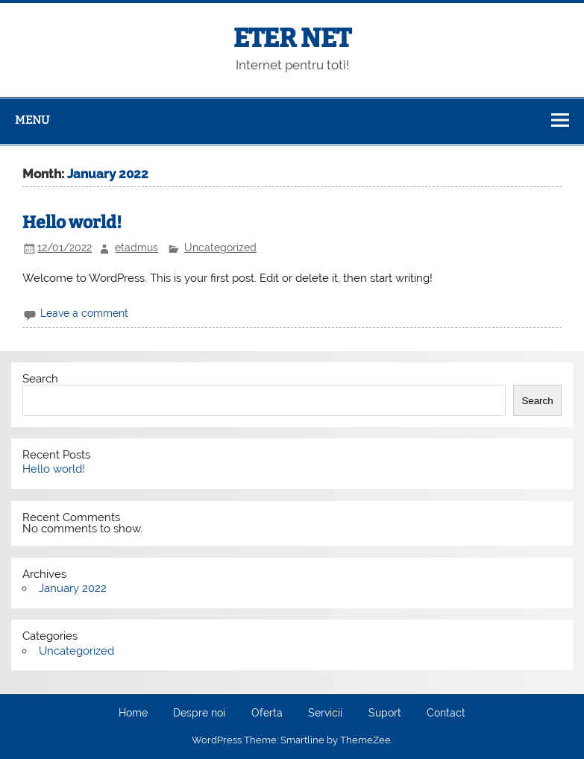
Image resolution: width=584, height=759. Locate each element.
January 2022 (73, 588)
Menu (32, 120)
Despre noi (199, 713)
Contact (446, 713)
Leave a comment (84, 313)
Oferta (267, 713)
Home (133, 713)
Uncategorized (220, 247)
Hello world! (72, 222)
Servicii (325, 713)
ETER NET (292, 38)
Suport (384, 713)
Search (40, 378)
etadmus (136, 247)
